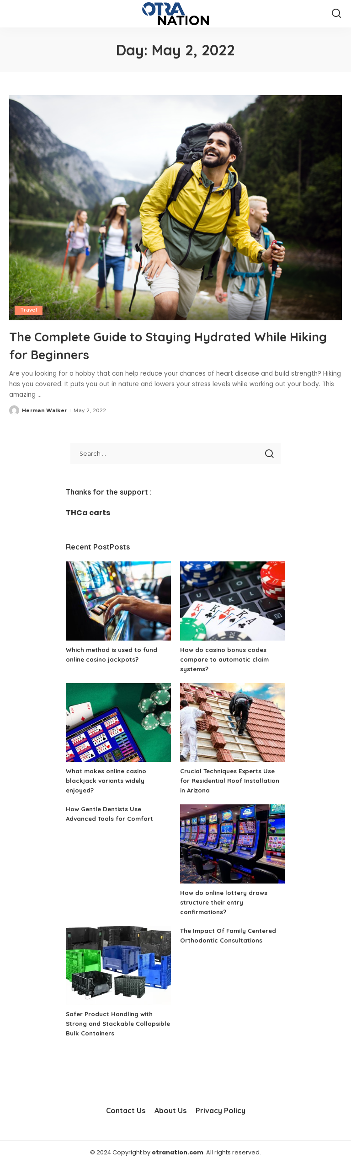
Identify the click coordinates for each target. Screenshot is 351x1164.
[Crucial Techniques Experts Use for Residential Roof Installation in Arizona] (232, 722)
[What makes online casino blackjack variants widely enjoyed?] (118, 722)
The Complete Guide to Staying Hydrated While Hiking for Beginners (174, 344)
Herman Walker (44, 410)
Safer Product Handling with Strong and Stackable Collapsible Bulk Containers (112, 1023)
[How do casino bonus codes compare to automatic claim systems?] (232, 601)
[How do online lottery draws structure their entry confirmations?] (232, 844)
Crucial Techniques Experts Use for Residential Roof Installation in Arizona (232, 780)
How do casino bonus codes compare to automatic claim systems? (226, 659)
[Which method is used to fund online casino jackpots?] (118, 601)
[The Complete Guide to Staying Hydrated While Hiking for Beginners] (175, 207)
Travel (29, 310)
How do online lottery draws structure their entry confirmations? (225, 902)
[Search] (336, 13)
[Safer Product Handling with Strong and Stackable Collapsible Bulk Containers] (118, 965)
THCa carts (88, 512)
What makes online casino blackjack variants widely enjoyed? (108, 780)
